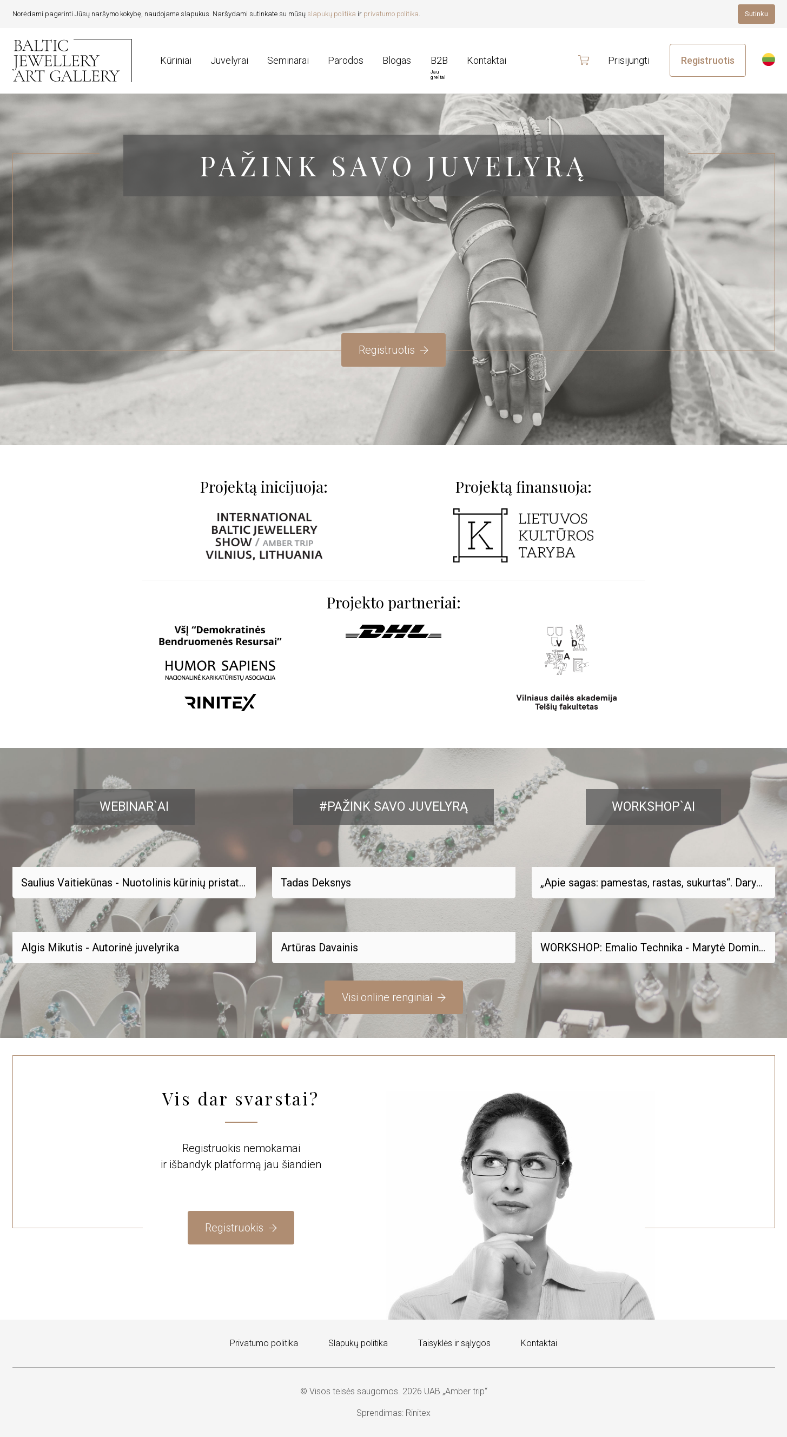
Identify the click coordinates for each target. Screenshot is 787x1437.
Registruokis (241, 1227)
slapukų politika (331, 14)
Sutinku (756, 14)
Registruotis (708, 60)
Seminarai (288, 60)
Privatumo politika (264, 1343)
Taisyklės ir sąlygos (454, 1343)
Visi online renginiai (394, 997)
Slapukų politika (358, 1343)
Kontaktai (539, 1343)
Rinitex (418, 1413)
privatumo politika (391, 14)
